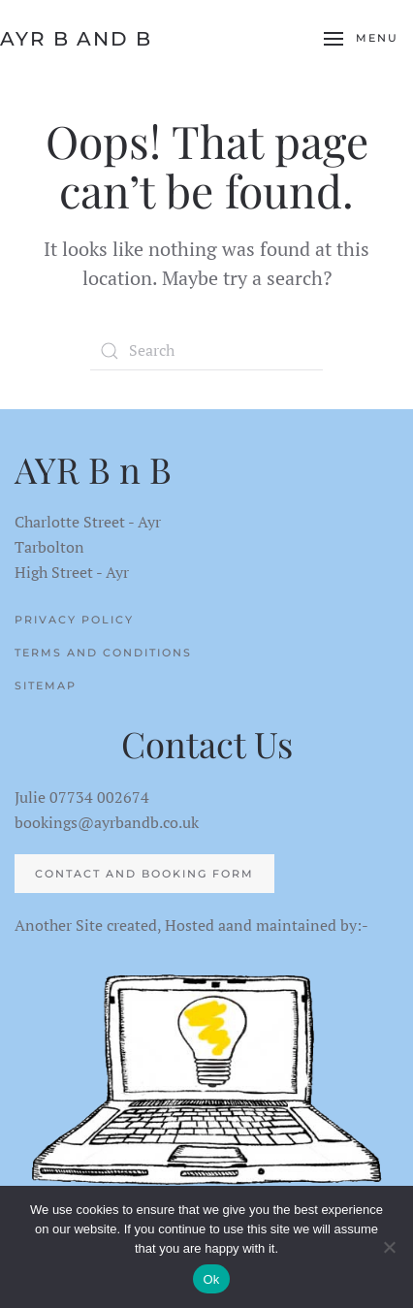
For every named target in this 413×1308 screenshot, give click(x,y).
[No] (388, 1247)
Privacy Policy (74, 619)
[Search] (206, 351)
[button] (361, 39)
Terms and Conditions (103, 652)
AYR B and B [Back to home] (76, 38)
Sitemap (46, 685)
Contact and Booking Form (144, 873)
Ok (211, 1279)
